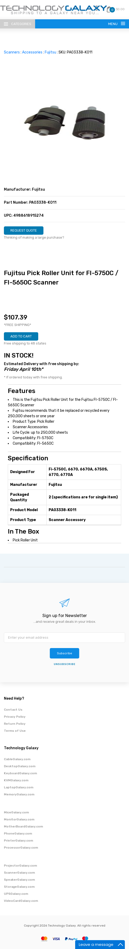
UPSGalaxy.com (16, 894)
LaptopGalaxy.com (18, 787)
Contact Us (13, 709)
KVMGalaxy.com (16, 780)
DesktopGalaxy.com (19, 766)
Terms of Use (15, 731)
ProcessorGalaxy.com (21, 847)
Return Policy (14, 724)
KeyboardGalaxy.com (20, 773)
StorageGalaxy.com (19, 886)
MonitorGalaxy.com (19, 819)
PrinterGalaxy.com (18, 840)
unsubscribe (64, 664)
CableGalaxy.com (17, 759)
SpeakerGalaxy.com (19, 879)
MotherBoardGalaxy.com (23, 826)
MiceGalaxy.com (16, 812)
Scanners (12, 52)
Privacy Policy (14, 716)
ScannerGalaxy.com (19, 872)
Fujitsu (50, 52)
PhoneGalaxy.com (18, 833)
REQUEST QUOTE (23, 230)
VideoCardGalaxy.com (21, 901)
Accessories (32, 52)
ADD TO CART (21, 336)
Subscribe (64, 653)
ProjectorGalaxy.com (20, 865)
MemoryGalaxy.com (19, 794)
